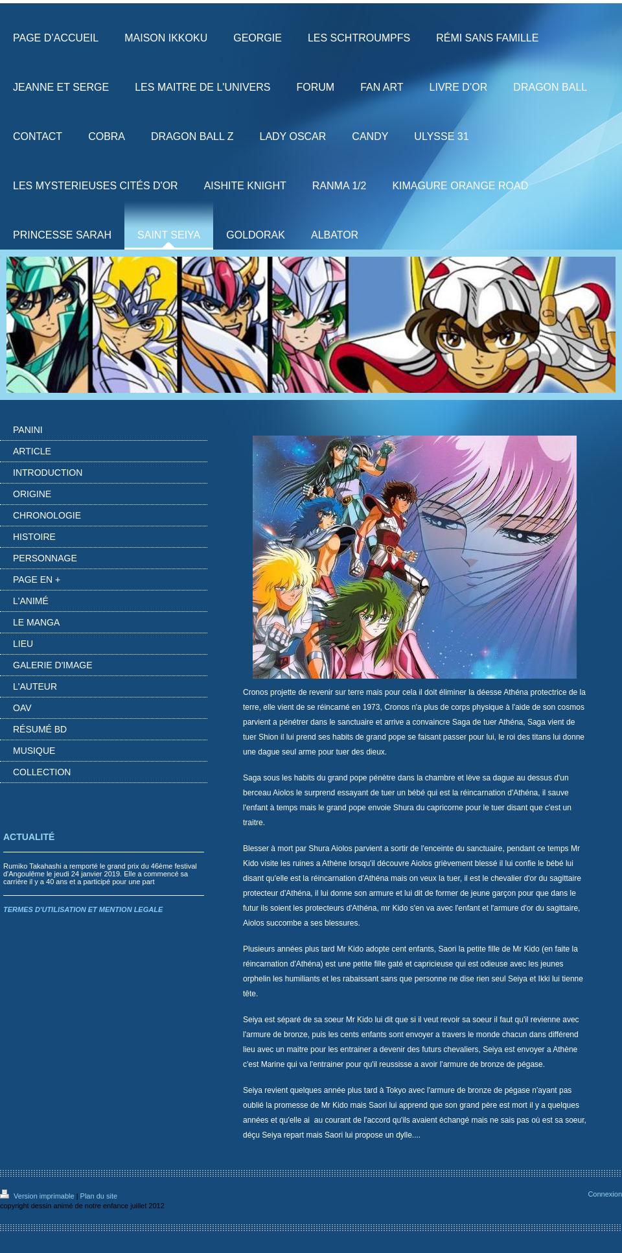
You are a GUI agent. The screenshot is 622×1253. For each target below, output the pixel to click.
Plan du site (98, 1196)
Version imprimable (38, 1196)
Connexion (605, 1194)
